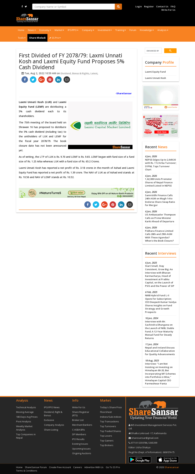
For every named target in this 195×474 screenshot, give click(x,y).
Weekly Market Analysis (24, 428)
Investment (105, 30)
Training (120, 30)
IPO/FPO (73, 30)
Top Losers (106, 435)
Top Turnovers (108, 426)
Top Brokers (106, 445)
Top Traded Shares (110, 431)
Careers (77, 467)
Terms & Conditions (26, 470)
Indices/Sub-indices (110, 416)
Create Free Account (60, 467)
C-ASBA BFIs (78, 429)
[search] (153, 51)
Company (88, 30)
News (32, 30)
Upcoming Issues (81, 448)
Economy (45, 30)
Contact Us (162, 6)
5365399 (152, 442)
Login (138, 6)
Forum (132, 30)
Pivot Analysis (23, 421)
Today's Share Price (111, 407)
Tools (22, 37)
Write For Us (168, 9)
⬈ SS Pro (55, 37)
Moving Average (25, 412)
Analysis (162, 30)
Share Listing (51, 429)
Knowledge (147, 30)
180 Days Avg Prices (27, 416)
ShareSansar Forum (36, 467)
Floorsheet (106, 412)
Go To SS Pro (113, 467)
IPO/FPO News (52, 407)
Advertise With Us (93, 467)
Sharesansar (172, 467)
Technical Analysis (26, 407)
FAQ (173, 6)
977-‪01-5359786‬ (139, 442)
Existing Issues (80, 443)
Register (149, 6)
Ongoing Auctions (81, 453)
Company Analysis (54, 424)
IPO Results (78, 439)
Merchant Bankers (82, 424)
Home (21, 30)
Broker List (78, 420)
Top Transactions (109, 421)
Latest (93, 73)
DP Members (79, 434)
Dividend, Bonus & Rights (75, 73)
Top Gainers (107, 440)
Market (59, 30)
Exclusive (49, 420)
